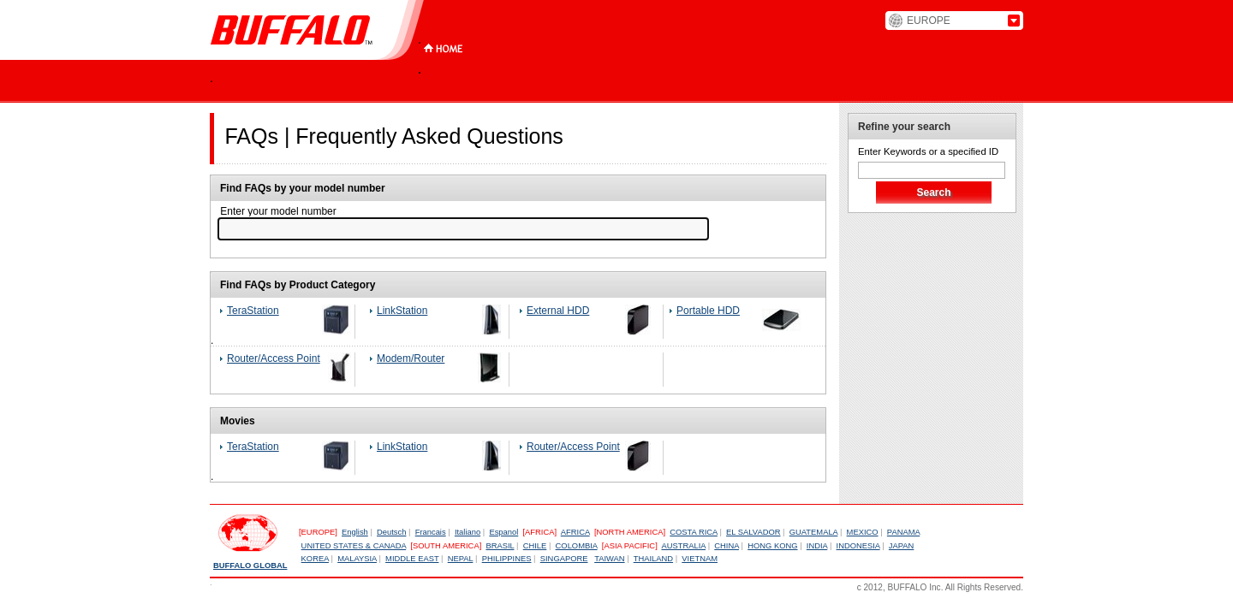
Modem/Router (410, 358)
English (355, 532)
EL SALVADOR (753, 532)
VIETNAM (700, 558)
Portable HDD (708, 311)
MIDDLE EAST (411, 558)
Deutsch (391, 532)
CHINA (726, 546)
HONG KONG (772, 546)
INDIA (817, 546)
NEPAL (461, 558)
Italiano (467, 532)
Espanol (503, 532)
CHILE (535, 546)
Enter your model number (277, 211)
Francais (430, 532)
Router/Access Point (273, 358)
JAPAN (901, 546)
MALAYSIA (357, 558)
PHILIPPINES (507, 558)
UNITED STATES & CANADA (354, 546)
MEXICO (863, 532)
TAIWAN (609, 558)
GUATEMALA (813, 532)
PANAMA (903, 532)
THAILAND (653, 558)
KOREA (315, 558)
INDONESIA (858, 546)
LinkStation (402, 311)
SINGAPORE (564, 558)
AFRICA (575, 532)
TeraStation (253, 311)
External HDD (558, 311)
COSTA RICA (694, 532)
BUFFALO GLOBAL (250, 565)
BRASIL (499, 546)
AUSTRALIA (683, 546)
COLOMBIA (577, 546)
